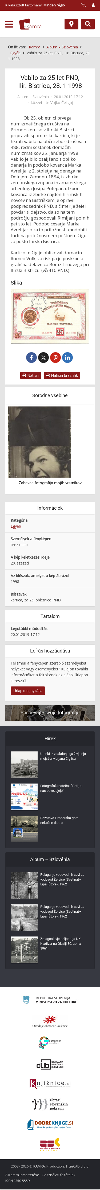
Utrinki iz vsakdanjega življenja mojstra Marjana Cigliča (63, 757)
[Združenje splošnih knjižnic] (50, 1145)
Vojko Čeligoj (61, 102)
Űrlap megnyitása (27, 691)
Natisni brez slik (62, 375)
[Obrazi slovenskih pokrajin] (50, 1105)
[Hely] (71, 24)
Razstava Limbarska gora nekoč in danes (59, 821)
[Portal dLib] (50, 1065)
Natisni (30, 375)
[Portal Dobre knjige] (50, 1125)
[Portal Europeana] (50, 1043)
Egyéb (16, 526)
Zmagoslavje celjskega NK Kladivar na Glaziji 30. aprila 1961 (60, 944)
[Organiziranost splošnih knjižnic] (50, 1022)
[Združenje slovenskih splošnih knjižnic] (50, 1085)
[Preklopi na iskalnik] (88, 24)
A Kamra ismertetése (22, 1175)
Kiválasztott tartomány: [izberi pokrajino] (35, 5)
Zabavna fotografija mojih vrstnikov (50, 483)
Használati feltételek (58, 1175)
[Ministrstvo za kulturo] (50, 1001)
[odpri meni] (9, 24)
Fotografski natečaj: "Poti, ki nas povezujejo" (61, 789)
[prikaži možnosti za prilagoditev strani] (83, 5)
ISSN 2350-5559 (17, 1181)
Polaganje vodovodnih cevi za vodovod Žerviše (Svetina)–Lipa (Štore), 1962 (62, 880)
